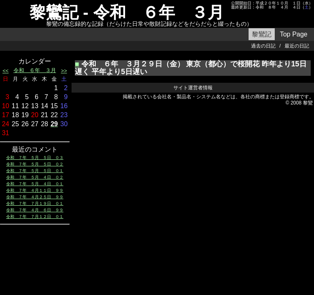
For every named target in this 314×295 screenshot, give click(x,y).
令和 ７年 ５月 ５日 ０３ (34, 157)
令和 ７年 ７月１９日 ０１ (34, 203)
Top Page (293, 34)
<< (5, 71)
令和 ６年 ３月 (34, 70)
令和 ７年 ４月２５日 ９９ (34, 197)
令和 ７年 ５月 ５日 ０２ (34, 164)
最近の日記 (297, 46)
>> (64, 71)
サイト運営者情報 (193, 88)
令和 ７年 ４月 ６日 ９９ (34, 210)
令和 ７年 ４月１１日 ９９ (34, 190)
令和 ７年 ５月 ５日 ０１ (34, 170)
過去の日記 (263, 46)
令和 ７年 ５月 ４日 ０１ (34, 184)
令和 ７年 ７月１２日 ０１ (34, 216)
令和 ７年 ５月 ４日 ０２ (34, 177)
